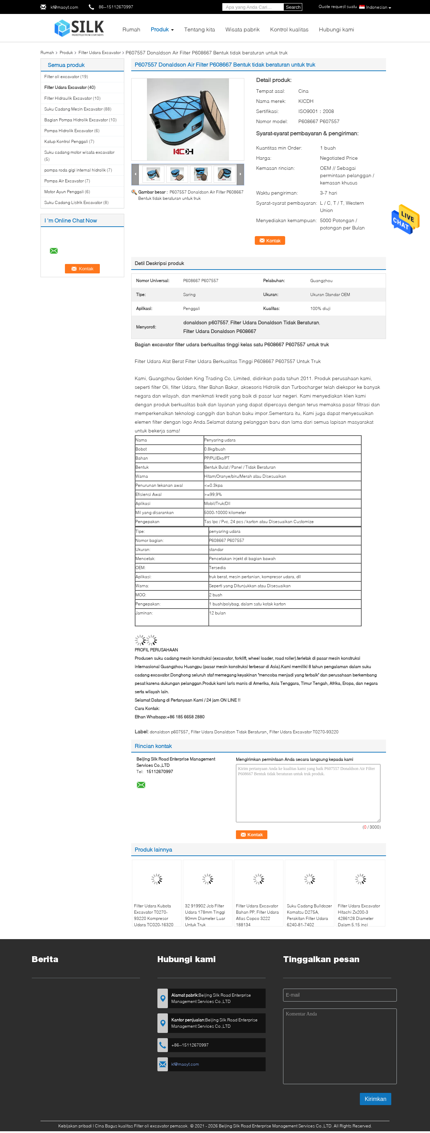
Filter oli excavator (61, 76)
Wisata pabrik (242, 29)
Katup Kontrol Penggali (66, 141)
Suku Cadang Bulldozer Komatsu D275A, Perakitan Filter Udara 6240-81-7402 (309, 915)
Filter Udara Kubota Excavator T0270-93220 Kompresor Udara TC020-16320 (153, 915)
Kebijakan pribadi (75, 1125)
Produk (160, 29)
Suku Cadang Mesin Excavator (73, 109)
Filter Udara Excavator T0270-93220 (304, 731)
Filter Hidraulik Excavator (68, 98)
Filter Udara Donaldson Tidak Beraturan (229, 731)
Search (293, 7)
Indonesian (378, 7)
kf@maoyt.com (64, 7)
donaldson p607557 (169, 731)
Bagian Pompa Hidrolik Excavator (76, 119)
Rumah (131, 29)
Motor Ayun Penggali (64, 191)
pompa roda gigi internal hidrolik (75, 170)
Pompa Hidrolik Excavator (68, 130)
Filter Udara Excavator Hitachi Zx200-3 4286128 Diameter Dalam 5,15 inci (359, 915)
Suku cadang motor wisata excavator (79, 152)
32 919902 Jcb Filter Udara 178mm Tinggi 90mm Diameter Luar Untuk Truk (205, 915)
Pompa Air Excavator (64, 180)
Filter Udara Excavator (100, 52)
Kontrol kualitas (289, 29)
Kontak (273, 240)
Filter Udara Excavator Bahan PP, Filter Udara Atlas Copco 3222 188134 (257, 915)
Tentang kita (199, 29)
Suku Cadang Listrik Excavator (73, 202)
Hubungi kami (336, 29)
